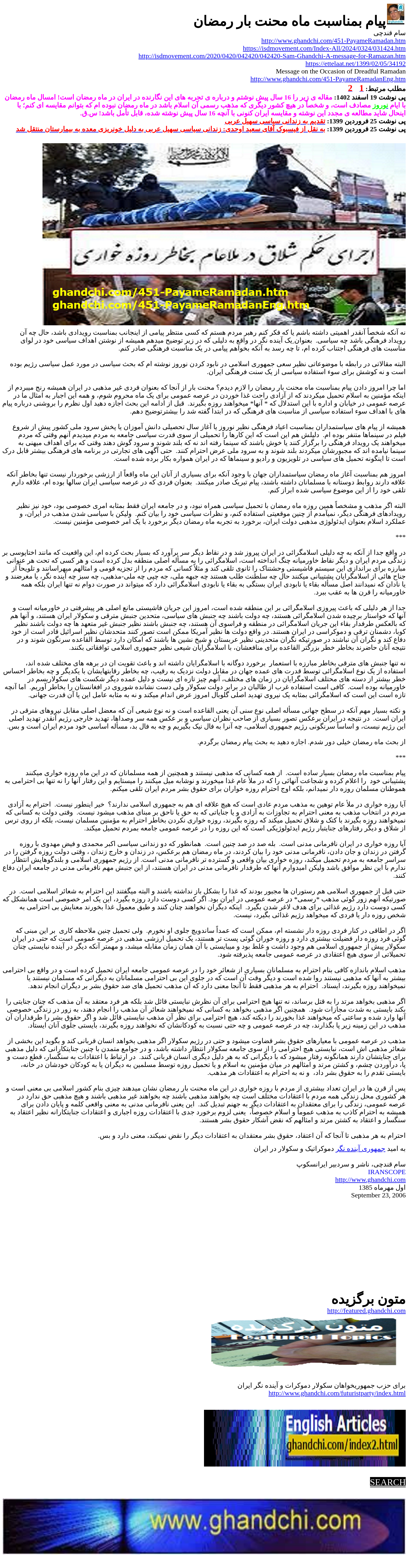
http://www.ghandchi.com (370, 1179)
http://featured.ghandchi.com (366, 1310)
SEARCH (388, 1482)
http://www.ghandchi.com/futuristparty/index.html (337, 1393)
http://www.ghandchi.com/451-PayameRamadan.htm (333, 40)
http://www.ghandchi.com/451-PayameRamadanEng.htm (328, 79)
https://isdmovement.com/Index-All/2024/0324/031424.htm (324, 48)
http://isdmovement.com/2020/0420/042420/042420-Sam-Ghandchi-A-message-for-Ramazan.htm (272, 56)
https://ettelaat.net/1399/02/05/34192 (355, 63)
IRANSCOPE (387, 1172)
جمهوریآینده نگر (360, 1148)
